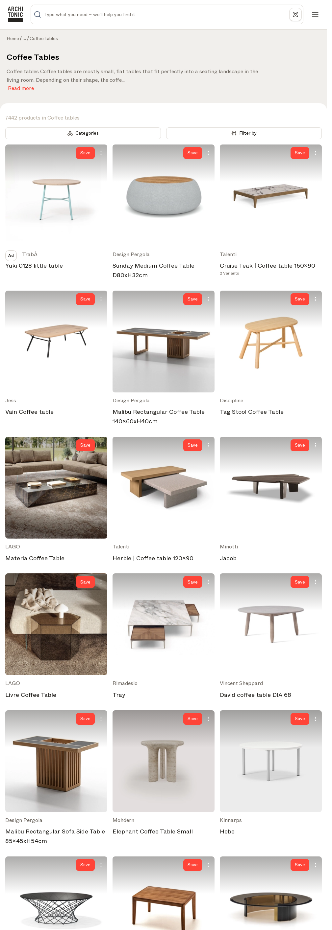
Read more (21, 86)
